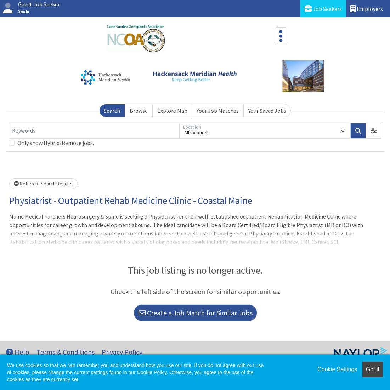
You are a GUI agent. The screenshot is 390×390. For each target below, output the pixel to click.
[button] (373, 131)
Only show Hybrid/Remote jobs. (55, 142)
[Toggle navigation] (281, 36)
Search (112, 110)
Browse (139, 110)
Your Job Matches (218, 110)
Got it (372, 369)
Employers (366, 8)
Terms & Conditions (65, 352)
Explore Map (172, 110)
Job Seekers (323, 8)
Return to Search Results (43, 183)
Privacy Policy (122, 352)
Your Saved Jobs (267, 110)
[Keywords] (94, 131)
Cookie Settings (337, 369)
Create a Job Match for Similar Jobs (196, 312)
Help (17, 352)
